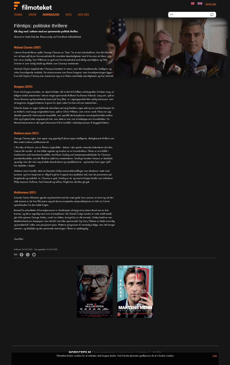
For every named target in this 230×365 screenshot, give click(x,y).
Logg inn (211, 3)
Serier (32, 14)
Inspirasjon (51, 14)
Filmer (18, 14)
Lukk (215, 356)
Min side (83, 14)
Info (68, 14)
